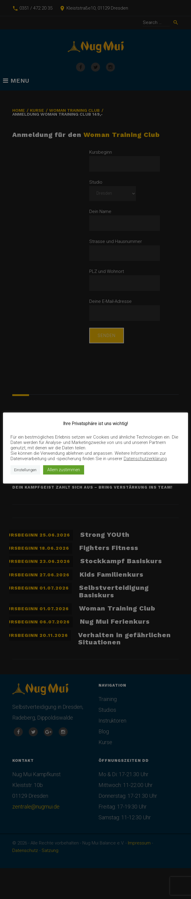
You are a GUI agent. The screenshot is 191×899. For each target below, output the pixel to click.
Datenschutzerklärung (145, 458)
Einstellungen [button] (25, 470)
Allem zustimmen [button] (63, 469)
